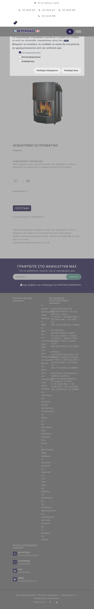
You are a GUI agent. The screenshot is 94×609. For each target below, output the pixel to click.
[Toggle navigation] (78, 32)
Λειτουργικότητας (31, 53)
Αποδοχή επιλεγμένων (47, 70)
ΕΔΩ (66, 40)
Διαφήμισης (28, 61)
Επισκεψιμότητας (31, 57)
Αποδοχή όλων (71, 70)
